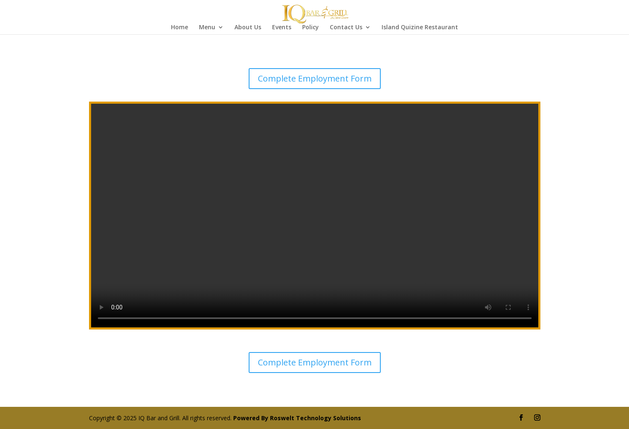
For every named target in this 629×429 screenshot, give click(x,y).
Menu (207, 27)
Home (179, 27)
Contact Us (346, 27)
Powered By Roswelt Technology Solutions (297, 418)
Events (281, 27)
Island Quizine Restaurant (420, 27)
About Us (247, 27)
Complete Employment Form (315, 78)
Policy (310, 27)
